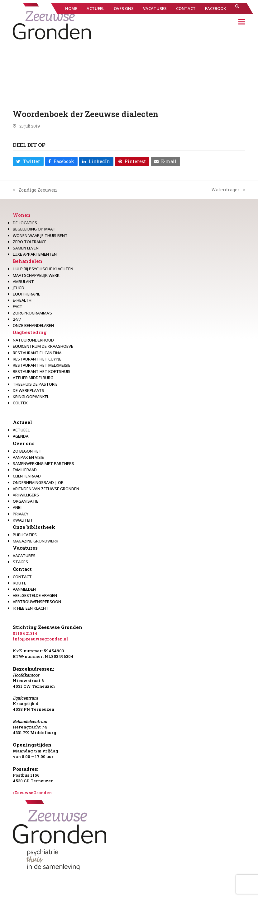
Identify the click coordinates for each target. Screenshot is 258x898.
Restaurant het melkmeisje (41, 365)
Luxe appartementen (35, 254)
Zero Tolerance (29, 241)
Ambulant (23, 281)
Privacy (20, 514)
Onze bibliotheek (34, 527)
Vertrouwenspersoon (37, 601)
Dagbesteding (30, 332)
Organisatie (25, 501)
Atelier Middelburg (33, 377)
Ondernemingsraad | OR (38, 482)
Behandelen (27, 261)
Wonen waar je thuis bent (40, 235)
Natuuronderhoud (33, 340)
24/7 (17, 319)
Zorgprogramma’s (32, 313)
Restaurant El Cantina (37, 353)
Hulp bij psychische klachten (43, 269)
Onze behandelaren (33, 325)
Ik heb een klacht (31, 608)
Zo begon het (27, 451)
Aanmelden (24, 589)
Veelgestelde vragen (35, 595)
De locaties (25, 223)
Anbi (17, 507)
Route (19, 583)
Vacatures (25, 548)
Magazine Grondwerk (35, 541)
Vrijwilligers (26, 495)
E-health (22, 300)
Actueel (22, 422)
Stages (20, 562)
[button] (237, 8)
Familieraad (25, 469)
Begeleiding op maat (34, 229)
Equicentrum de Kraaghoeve (43, 346)
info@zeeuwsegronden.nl (40, 639)
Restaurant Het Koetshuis (41, 371)
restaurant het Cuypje (37, 359)
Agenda (20, 436)
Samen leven (26, 248)
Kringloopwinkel (31, 396)
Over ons (24, 443)
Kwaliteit (23, 520)
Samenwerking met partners (43, 463)
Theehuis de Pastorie (35, 384)
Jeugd (18, 288)
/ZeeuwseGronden (32, 792)
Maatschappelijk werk (36, 275)
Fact (17, 306)
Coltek (20, 403)
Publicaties (25, 534)
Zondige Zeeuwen (35, 190)
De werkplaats (28, 390)
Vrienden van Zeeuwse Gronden (46, 488)
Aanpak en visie (28, 457)
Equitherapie (26, 294)
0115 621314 (25, 633)
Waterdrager (228, 190)
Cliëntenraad (27, 476)
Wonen (22, 215)
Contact (22, 569)
